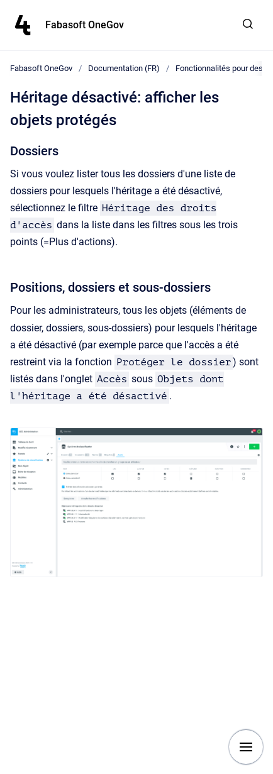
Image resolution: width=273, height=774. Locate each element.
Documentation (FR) (124, 68)
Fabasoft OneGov (84, 25)
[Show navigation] (246, 747)
